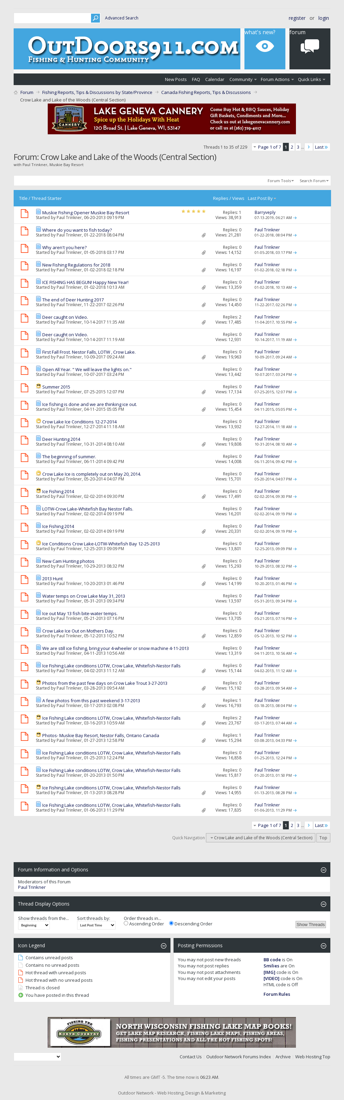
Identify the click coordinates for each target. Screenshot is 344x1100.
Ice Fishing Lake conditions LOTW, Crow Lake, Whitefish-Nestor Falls (111, 666)
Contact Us (191, 1057)
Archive (283, 1057)
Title (23, 198)
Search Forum (313, 180)
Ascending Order (144, 923)
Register (297, 18)
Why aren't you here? (64, 247)
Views (238, 198)
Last (322, 147)
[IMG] (269, 972)
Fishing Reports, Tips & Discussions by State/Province (97, 92)
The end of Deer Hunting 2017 (73, 300)
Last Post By (262, 198)
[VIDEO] (272, 978)
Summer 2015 (56, 387)
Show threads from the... (43, 918)
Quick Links (309, 79)
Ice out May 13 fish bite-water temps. (80, 613)
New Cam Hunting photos (68, 561)
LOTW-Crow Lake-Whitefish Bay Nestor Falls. (87, 509)
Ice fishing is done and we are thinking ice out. (89, 404)
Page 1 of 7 (269, 147)
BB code (272, 959)
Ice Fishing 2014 (58, 491)
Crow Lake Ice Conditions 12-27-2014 (79, 422)
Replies (220, 198)
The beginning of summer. (69, 456)
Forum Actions (275, 79)
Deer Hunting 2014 (61, 439)
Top (323, 838)
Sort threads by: (93, 918)
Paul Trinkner (69, 217)
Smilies (271, 966)
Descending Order (190, 923)
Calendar (214, 79)
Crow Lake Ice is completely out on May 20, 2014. (91, 474)
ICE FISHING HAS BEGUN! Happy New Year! (85, 282)
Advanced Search (121, 18)
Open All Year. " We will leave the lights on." (87, 369)
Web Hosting (308, 1057)
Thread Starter (46, 198)
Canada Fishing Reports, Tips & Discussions (206, 92)
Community (241, 79)
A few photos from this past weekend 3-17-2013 (91, 700)
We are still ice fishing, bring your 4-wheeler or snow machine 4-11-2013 (115, 648)
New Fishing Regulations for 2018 (76, 265)
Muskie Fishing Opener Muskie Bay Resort (85, 212)
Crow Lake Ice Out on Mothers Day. (78, 631)
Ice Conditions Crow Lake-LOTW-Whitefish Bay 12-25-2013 (101, 544)
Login (323, 18)
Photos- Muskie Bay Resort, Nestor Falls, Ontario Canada (100, 735)
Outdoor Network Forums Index (238, 1057)
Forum (26, 92)
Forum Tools (279, 180)
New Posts (176, 79)
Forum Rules (277, 994)
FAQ (196, 79)
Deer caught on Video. (65, 317)
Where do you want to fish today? (77, 230)
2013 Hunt (52, 578)
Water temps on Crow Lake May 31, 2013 (83, 596)
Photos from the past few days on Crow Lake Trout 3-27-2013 (104, 683)
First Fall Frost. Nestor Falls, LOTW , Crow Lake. (89, 352)
